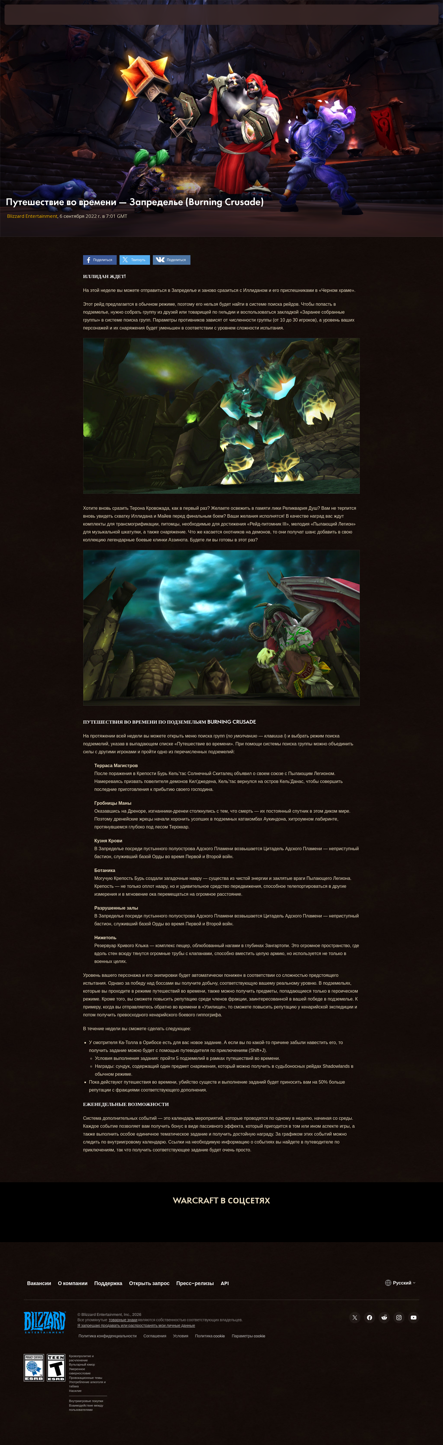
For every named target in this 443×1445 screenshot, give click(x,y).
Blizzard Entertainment (32, 216)
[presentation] (25, 15)
